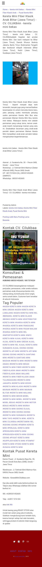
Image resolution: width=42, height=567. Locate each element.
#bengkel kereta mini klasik (17, 316)
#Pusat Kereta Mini (20, 438)
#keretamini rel (25, 422)
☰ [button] (3, 3)
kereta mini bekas (16, 208)
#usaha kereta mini (13, 447)
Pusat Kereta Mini (20, 211)
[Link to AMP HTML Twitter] (14, 542)
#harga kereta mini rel (15, 332)
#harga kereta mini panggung (18, 326)
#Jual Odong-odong (23, 348)
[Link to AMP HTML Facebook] (19, 542)
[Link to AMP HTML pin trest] (23, 542)
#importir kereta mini (14, 335)
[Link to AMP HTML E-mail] (28, 542)
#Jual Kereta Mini (24, 338)
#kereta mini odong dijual (16, 409)
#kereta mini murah (19, 406)
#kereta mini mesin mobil (16, 396)
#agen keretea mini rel (26, 313)
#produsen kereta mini (14, 431)
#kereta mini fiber (12, 367)
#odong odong (10, 425)
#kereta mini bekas (19, 364)
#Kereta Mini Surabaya (15, 415)
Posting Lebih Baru (10, 217)
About (13, 551)
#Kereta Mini (17, 361)
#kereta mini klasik (13, 386)
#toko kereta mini (24, 444)
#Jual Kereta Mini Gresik (16, 342)
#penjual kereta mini (19, 428)
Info (29, 551)
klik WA (9, 505)
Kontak (22, 551)
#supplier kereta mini (14, 441)
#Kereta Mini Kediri (21, 383)
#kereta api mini (11, 351)
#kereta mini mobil (13, 399)
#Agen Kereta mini (12, 306)
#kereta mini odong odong (16, 412)
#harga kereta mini (25, 322)
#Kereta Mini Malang (20, 393)
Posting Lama (23, 217)
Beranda (6, 220)
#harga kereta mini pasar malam (20, 329)
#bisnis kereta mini (13, 319)
